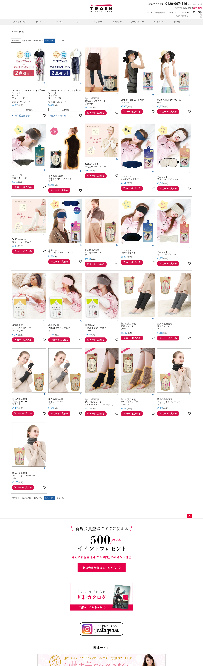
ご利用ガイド (173, 12)
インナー (98, 21)
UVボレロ (117, 21)
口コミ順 (60, 40)
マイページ (185, 12)
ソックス (78, 21)
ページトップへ (189, 516)
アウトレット (157, 21)
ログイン (148, 12)
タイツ (39, 21)
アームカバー (137, 21)
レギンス (59, 21)
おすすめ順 (26, 40)
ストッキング (19, 21)
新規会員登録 (159, 12)
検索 (201, 16)
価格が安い (38, 40)
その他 (177, 21)
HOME (14, 32)
